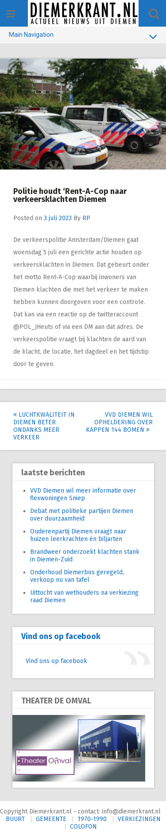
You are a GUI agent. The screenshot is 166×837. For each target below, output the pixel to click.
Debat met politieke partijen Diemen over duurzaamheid (81, 514)
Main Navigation (83, 36)
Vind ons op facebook (60, 636)
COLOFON (83, 826)
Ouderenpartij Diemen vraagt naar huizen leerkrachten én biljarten (78, 535)
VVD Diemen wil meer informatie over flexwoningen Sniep (83, 494)
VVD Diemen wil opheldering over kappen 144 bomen (119, 422)
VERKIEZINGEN (139, 819)
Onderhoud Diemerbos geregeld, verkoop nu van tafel (77, 576)
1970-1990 (92, 819)
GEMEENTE (51, 819)
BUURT (15, 819)
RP (86, 218)
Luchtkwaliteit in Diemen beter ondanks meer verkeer (44, 426)
